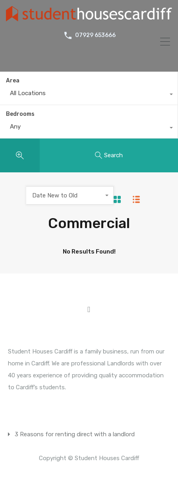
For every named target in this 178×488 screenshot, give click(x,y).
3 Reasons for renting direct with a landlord (75, 434)
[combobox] (89, 95)
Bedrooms (20, 114)
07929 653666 (95, 35)
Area (12, 80)
